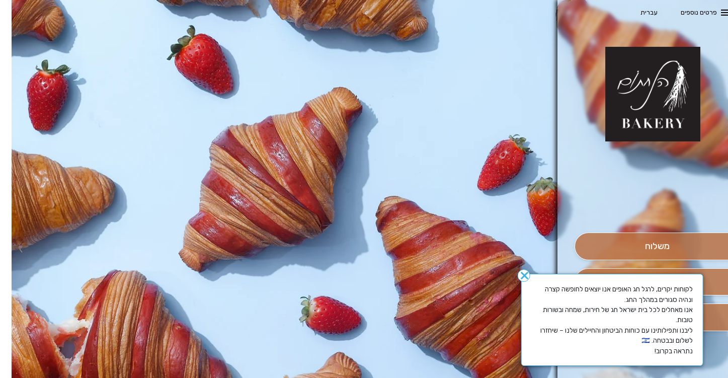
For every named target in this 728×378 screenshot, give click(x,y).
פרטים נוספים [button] (687, 12)
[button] (645, 204)
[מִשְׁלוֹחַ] (645, 246)
